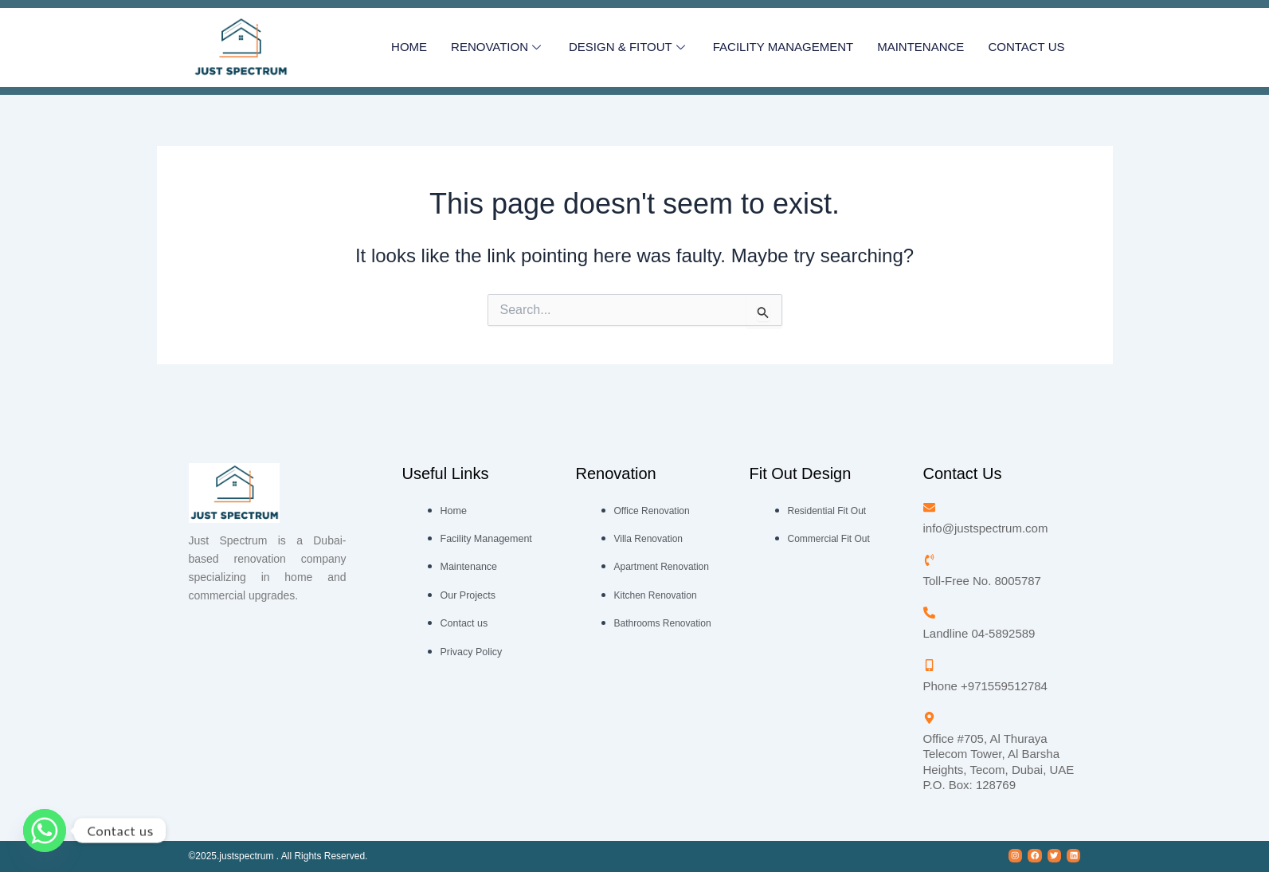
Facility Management (783, 46)
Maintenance (920, 46)
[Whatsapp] (44, 830)
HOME (409, 46)
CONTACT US (1026, 46)
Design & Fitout (629, 47)
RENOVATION (498, 47)
